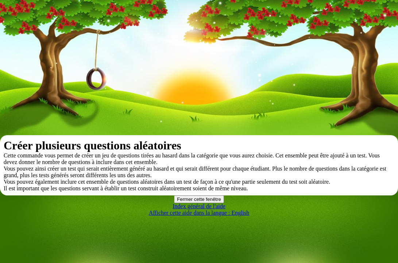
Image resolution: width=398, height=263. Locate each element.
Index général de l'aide (199, 206)
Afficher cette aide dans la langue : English (199, 213)
